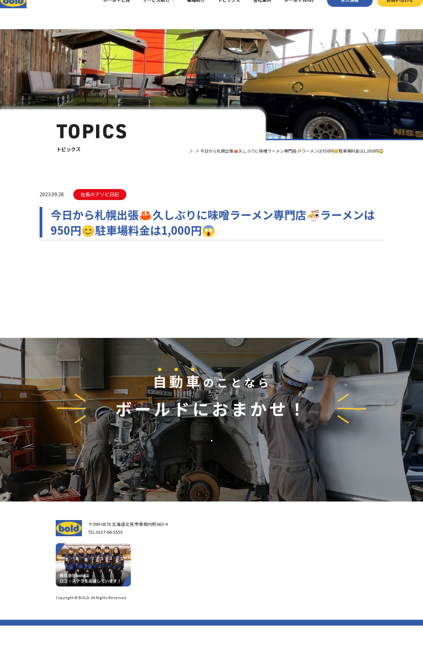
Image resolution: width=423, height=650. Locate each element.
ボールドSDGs (288, 14)
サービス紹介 (145, 14)
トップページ (229, 548)
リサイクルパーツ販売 (303, 578)
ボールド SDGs (235, 593)
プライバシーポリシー (348, 622)
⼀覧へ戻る (211, 294)
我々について (229, 564)
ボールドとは (105, 14)
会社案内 (252, 14)
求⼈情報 (339, 14)
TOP (163, 151)
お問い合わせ (389, 14)
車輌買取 (289, 560)
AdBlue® (289, 587)
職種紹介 (185, 14)
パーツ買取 (292, 569)
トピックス (218, 14)
